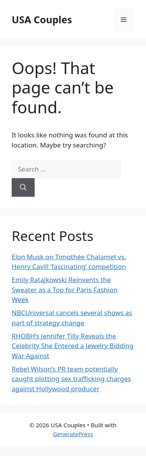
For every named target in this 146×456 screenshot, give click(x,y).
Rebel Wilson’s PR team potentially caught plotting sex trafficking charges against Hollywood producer (71, 378)
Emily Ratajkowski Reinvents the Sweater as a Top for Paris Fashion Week (65, 289)
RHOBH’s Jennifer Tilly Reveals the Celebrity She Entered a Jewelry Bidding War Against (73, 345)
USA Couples (42, 19)
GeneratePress (73, 434)
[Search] (23, 187)
